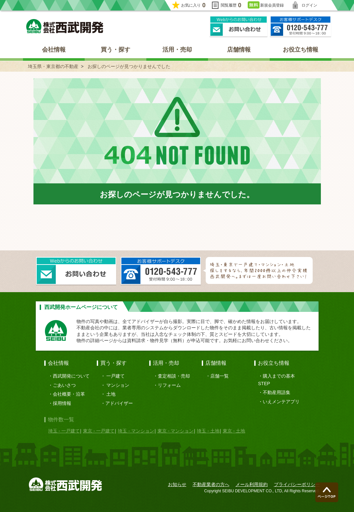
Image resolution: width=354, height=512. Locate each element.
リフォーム (169, 385)
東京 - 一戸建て (99, 430)
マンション (117, 385)
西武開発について (71, 376)
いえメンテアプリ (281, 401)
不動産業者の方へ (211, 484)
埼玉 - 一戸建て (64, 430)
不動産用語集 (276, 392)
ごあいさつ (64, 385)
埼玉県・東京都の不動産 (53, 66)
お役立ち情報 (300, 49)
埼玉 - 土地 (208, 430)
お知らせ (177, 484)
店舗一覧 (219, 376)
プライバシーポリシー (297, 484)
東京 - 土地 (234, 430)
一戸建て (115, 376)
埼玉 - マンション (136, 430)
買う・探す (115, 49)
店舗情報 (239, 49)
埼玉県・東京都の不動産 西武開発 (64, 26)
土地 (110, 394)
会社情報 (54, 49)
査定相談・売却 (174, 376)
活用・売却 (177, 49)
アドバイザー (119, 403)
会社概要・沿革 (69, 394)
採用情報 (62, 403)
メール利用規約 (252, 484)
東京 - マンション (175, 430)
